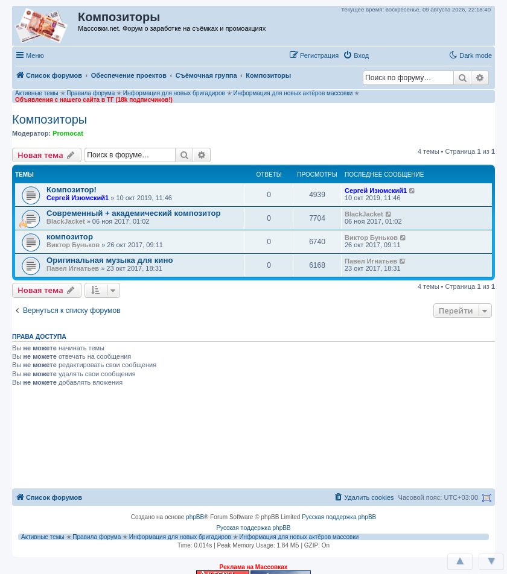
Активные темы (37, 93)
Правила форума (90, 93)
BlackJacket (65, 221)
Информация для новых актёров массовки (292, 93)
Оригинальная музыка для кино (109, 260)
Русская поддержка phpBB (339, 517)
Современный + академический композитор (133, 213)
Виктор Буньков (73, 244)
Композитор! (71, 189)
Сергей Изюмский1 (77, 197)
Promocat (68, 133)
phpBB (195, 517)
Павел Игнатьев (72, 268)
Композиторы (49, 119)
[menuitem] (356, 55)
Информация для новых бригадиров (174, 93)
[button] (386, 55)
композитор (69, 236)
